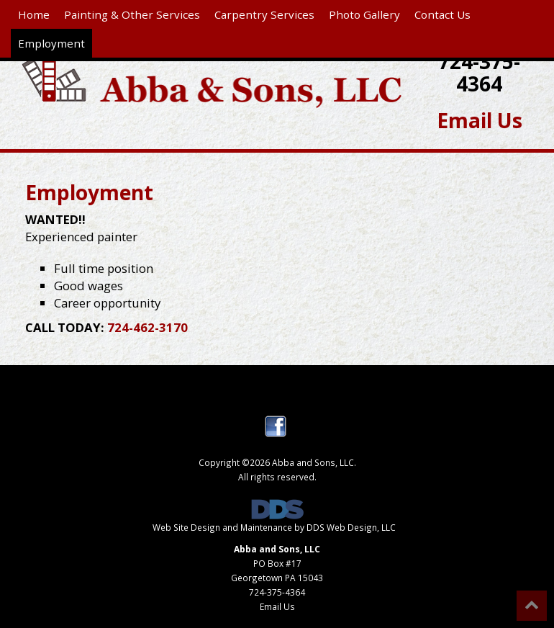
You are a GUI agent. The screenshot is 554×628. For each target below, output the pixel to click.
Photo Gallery (364, 14)
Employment (51, 43)
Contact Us (442, 14)
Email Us (479, 120)
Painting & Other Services (132, 14)
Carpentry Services (264, 14)
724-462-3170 (147, 327)
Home (34, 14)
